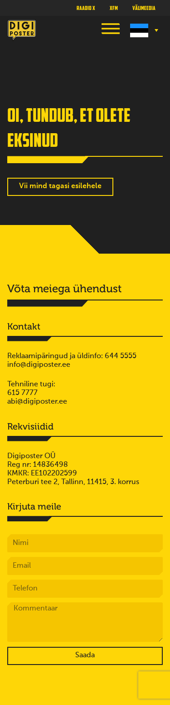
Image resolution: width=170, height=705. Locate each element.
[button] (110, 30)
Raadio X (86, 7)
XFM (114, 7)
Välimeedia (143, 7)
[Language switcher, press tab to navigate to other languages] (143, 30)
